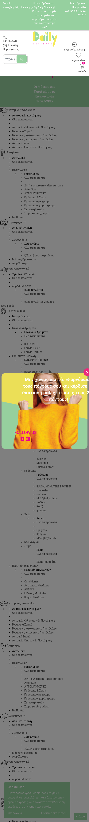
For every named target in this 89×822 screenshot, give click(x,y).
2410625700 (10, 41)
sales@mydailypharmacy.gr (18, 7)
